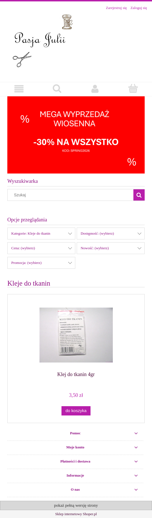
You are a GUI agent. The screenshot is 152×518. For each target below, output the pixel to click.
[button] (19, 88)
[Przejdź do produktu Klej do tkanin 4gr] (76, 335)
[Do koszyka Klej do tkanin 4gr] (75, 410)
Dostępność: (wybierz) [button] (97, 233)
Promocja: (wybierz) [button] (26, 263)
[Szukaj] (139, 195)
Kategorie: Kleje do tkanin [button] (30, 233)
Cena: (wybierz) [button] (23, 248)
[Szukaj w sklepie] (72, 195)
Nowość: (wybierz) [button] (95, 248)
